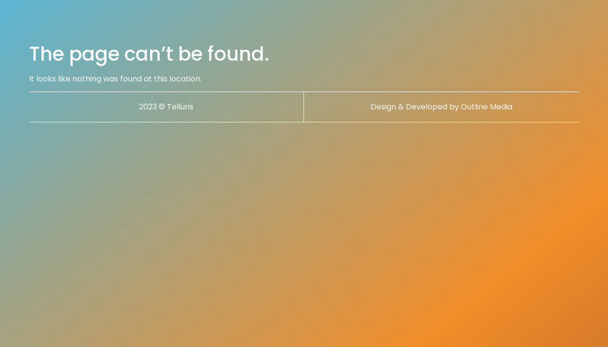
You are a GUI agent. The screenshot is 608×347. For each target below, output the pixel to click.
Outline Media (486, 106)
